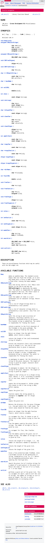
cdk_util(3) (6, 489)
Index (7, 3)
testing (27, 516)
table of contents (31, 506)
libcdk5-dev (14, 5)
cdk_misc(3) (5, 14)
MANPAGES (7, 0)
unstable (27, 519)
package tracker (30, 499)
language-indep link (31, 496)
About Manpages (15, 3)
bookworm (8, 5)
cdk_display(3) (23, 488)
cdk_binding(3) (35, 488)
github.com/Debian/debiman (22, 538)
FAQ (23, 3)
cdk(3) (4, 488)
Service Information (32, 3)
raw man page (29, 502)
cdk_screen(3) (12, 488)
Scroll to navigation (8, 10)
